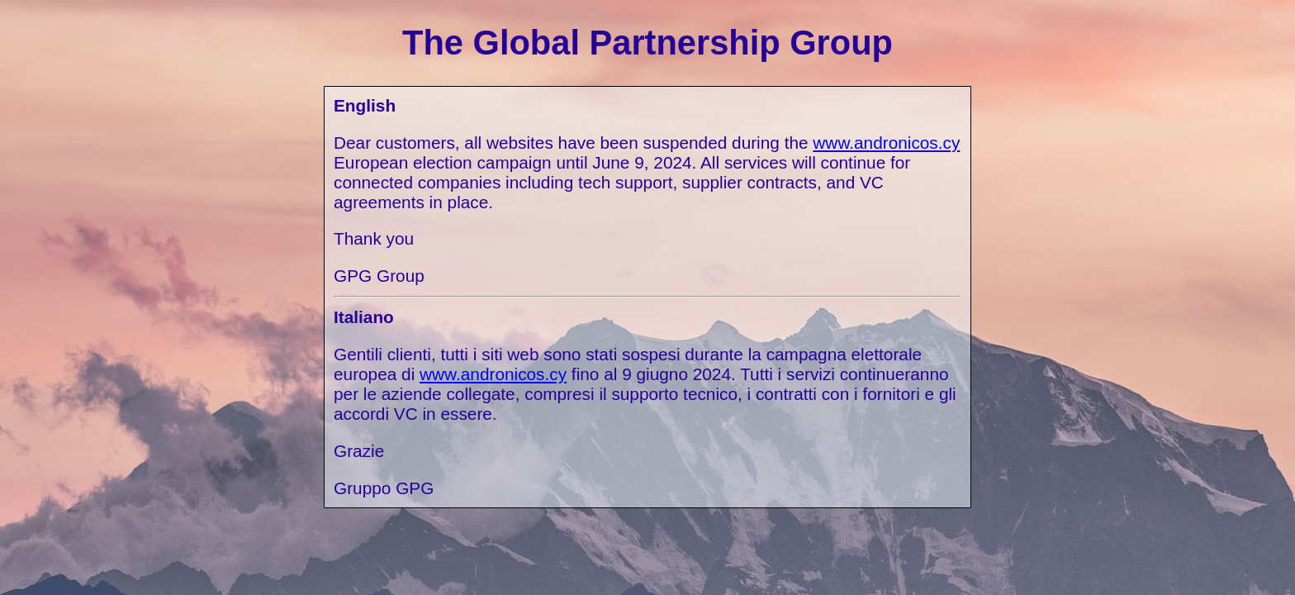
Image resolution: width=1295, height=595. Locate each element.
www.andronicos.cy (886, 142)
